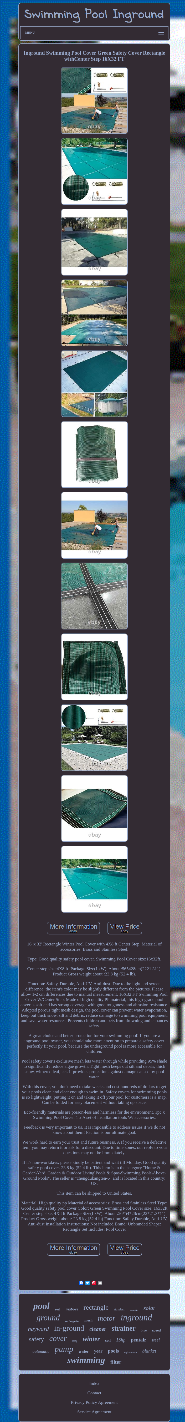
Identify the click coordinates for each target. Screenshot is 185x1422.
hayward (38, 1329)
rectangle (96, 1307)
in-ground (69, 1328)
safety (36, 1339)
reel (57, 1309)
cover (58, 1338)
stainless (119, 1309)
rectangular (72, 1321)
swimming (86, 1360)
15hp (121, 1340)
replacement (130, 1352)
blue (144, 1330)
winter (91, 1339)
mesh (88, 1320)
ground (48, 1317)
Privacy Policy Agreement (94, 1402)
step (75, 1341)
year (98, 1351)
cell (108, 1340)
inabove (71, 1309)
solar (149, 1308)
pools (113, 1351)
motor (106, 1318)
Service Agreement (94, 1411)
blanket (149, 1351)
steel (156, 1340)
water (84, 1351)
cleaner (97, 1329)
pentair (138, 1340)
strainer (123, 1328)
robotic (134, 1309)
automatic (41, 1351)
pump (64, 1349)
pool (41, 1306)
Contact (94, 1392)
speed (156, 1330)
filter (115, 1362)
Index (94, 1383)
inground (136, 1317)
